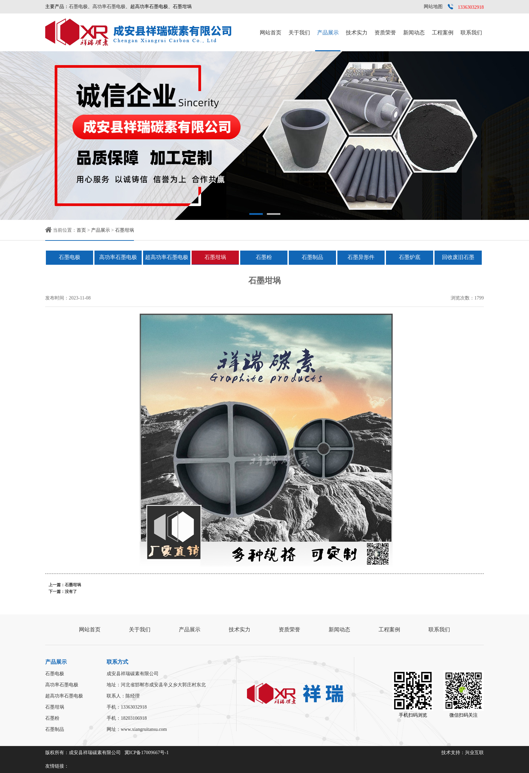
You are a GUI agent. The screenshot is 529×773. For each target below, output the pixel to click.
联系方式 (117, 662)
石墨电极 (78, 6)
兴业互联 (474, 752)
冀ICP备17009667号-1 (146, 752)
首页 (81, 230)
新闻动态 (414, 32)
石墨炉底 (409, 257)
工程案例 (442, 32)
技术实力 (356, 32)
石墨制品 (312, 257)
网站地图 (433, 6)
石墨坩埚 (124, 230)
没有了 (71, 591)
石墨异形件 (360, 257)
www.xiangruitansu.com (144, 729)
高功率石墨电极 (109, 6)
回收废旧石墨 (458, 257)
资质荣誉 (385, 32)
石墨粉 (264, 257)
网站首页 (270, 32)
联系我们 (471, 32)
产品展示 (328, 32)
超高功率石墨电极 (166, 257)
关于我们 (299, 32)
